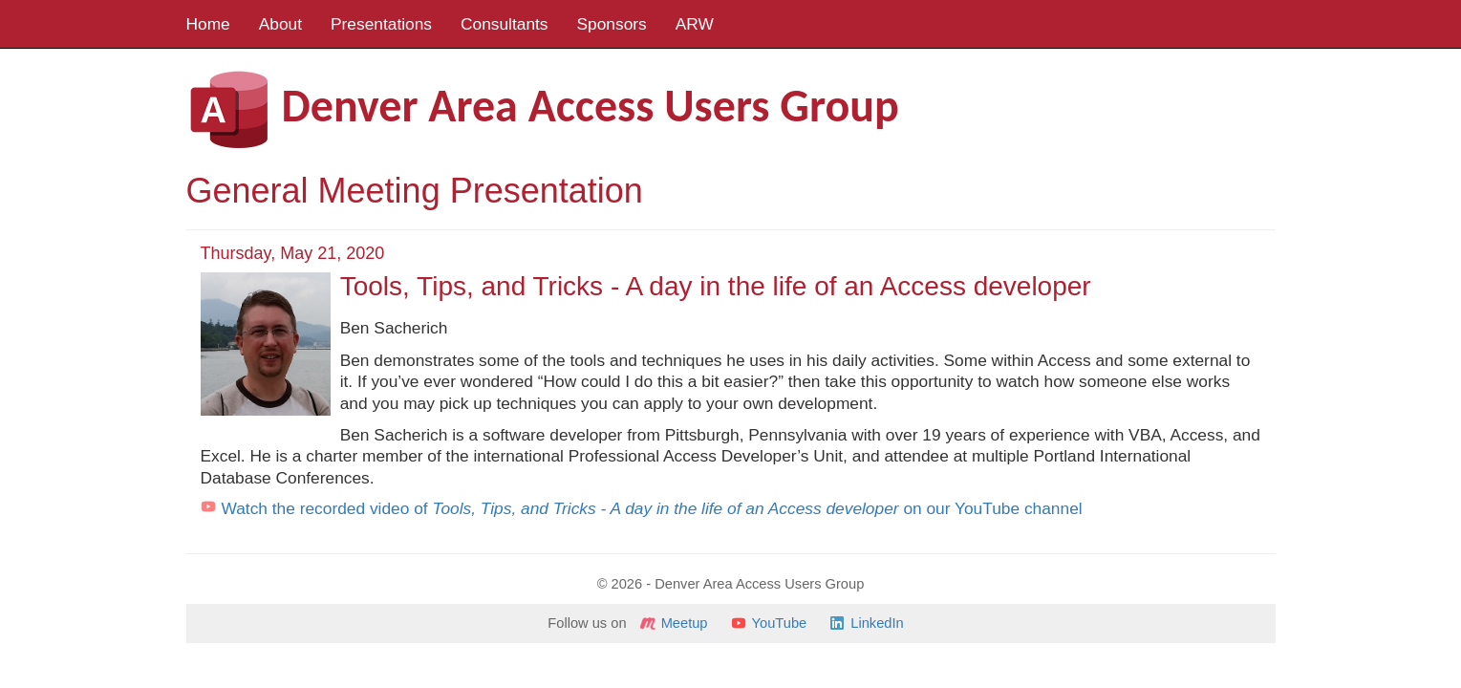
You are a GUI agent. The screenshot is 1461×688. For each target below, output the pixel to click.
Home (208, 23)
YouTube (779, 623)
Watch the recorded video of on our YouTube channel (652, 508)
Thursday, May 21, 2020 (293, 253)
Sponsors (612, 23)
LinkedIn (876, 623)
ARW (695, 23)
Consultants (504, 23)
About (280, 23)
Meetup (684, 623)
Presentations (381, 23)
